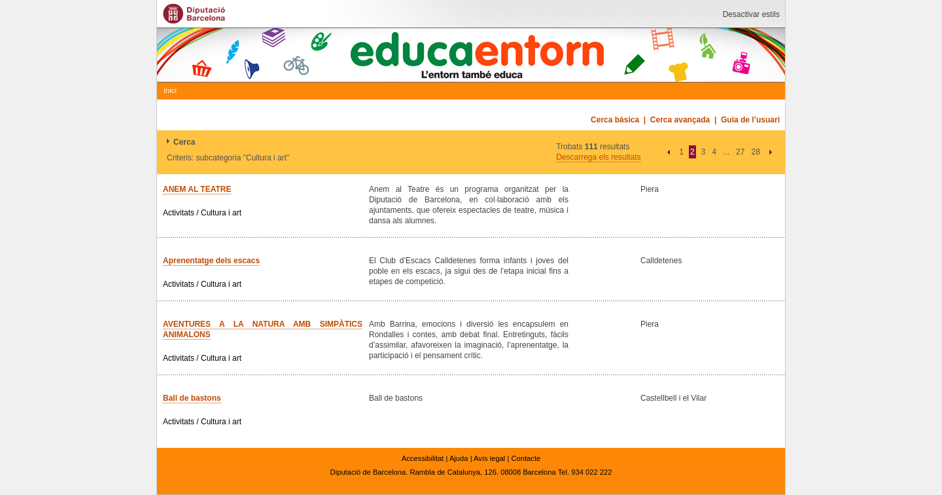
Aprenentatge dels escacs (211, 260)
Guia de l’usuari (750, 119)
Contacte (525, 458)
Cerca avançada (680, 119)
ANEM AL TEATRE (197, 189)
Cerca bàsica (615, 119)
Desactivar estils (751, 14)
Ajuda (458, 458)
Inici (170, 90)
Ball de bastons (192, 398)
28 (755, 151)
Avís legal (489, 458)
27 (740, 151)
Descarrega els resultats (598, 157)
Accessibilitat (423, 458)
